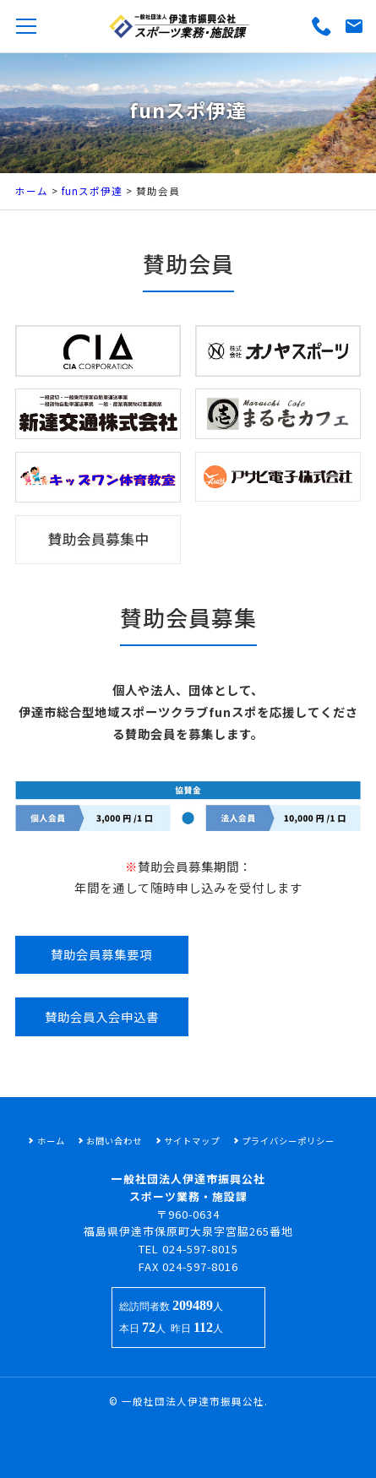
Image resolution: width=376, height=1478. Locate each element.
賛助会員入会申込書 (102, 1016)
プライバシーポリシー (288, 1140)
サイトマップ (192, 1140)
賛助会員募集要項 (101, 954)
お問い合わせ (114, 1140)
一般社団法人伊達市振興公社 (193, 1401)
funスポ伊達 (92, 191)
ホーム (31, 191)
